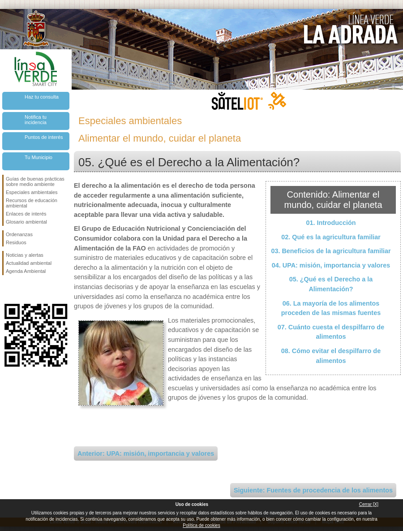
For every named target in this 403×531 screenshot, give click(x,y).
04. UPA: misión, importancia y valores (331, 265)
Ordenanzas (19, 234)
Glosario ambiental (26, 221)
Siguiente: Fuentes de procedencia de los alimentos (313, 490)
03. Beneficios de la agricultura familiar (330, 251)
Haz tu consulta (42, 96)
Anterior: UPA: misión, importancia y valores (145, 453)
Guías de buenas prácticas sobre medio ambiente (35, 181)
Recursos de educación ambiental (31, 203)
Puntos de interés (44, 137)
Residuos (16, 242)
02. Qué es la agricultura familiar (331, 237)
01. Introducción (331, 222)
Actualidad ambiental (28, 263)
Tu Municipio (38, 157)
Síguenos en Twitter (22, 289)
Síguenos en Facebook (7, 289)
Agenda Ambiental (26, 271)
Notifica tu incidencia (36, 119)
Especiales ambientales (32, 192)
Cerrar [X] (368, 504)
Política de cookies (201, 525)
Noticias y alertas (24, 255)
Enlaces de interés (26, 213)
